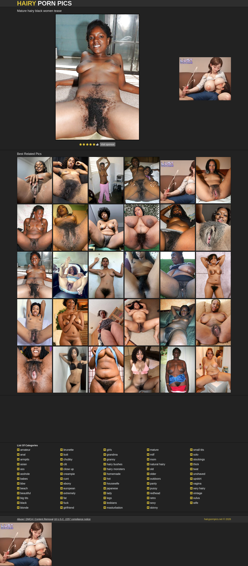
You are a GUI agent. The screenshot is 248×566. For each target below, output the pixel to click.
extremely (67, 493)
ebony (65, 483)
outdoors (154, 478)
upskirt (196, 478)
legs (108, 498)
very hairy (197, 488)
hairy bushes (113, 464)
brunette (67, 449)
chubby (66, 459)
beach (22, 488)
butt (64, 454)
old (150, 469)
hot (107, 478)
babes (22, 478)
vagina (196, 483)
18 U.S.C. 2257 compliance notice (72, 519)
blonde (23, 507)
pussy (152, 488)
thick (194, 464)
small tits (197, 449)
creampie (67, 473)
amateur (23, 449)
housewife (111, 483)
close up (67, 469)
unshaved (197, 473)
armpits (23, 459)
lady (108, 493)
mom (151, 459)
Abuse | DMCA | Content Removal (35, 519)
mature (153, 449)
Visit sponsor (108, 144)
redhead (153, 493)
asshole (23, 473)
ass (20, 469)
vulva (195, 498)
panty (152, 483)
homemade (112, 473)
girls (108, 449)
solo (194, 454)
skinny (152, 507)
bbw (21, 483)
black (22, 502)
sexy (151, 502)
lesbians (110, 502)
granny (109, 459)
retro (151, 498)
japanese (111, 488)
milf (150, 454)
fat (63, 498)
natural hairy (156, 464)
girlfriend (67, 507)
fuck (64, 502)
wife (194, 502)
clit (63, 464)
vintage (196, 493)
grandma (111, 454)
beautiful (24, 493)
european (67, 488)
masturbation (113, 507)
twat (194, 469)
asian (22, 464)
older (151, 473)
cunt (64, 478)
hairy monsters (114, 469)
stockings (197, 459)
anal (21, 454)
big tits (22, 498)
